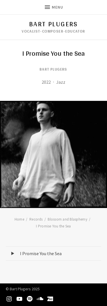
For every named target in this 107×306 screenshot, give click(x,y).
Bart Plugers (53, 24)
